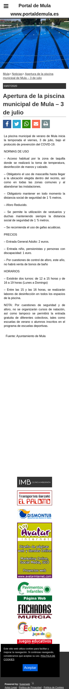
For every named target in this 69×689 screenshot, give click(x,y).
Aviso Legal (11, 687)
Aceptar (30, 668)
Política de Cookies (54, 687)
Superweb (24, 684)
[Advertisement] (29, 449)
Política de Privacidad (30, 687)
